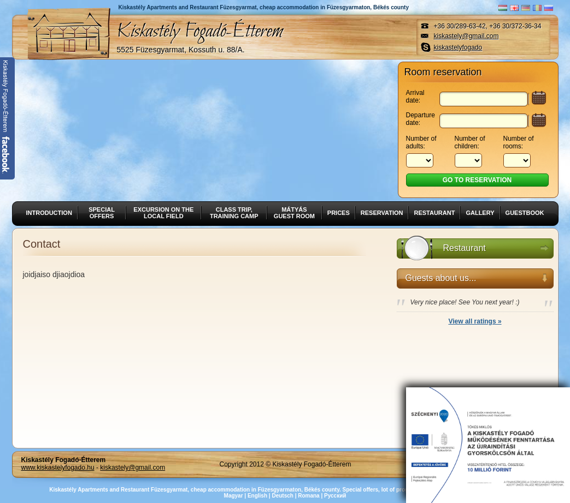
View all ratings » (474, 321)
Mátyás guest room (294, 212)
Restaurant (434, 212)
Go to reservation (477, 180)
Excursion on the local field (163, 212)
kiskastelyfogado (458, 47)
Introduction (49, 212)
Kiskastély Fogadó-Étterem (200, 36)
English (257, 496)
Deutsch (282, 496)
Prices (338, 212)
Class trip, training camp (234, 212)
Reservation (382, 212)
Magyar (233, 496)
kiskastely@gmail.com (466, 36)
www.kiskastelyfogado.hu (58, 467)
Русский (335, 496)
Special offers (102, 212)
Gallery (480, 212)
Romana (308, 496)
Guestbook (525, 212)
